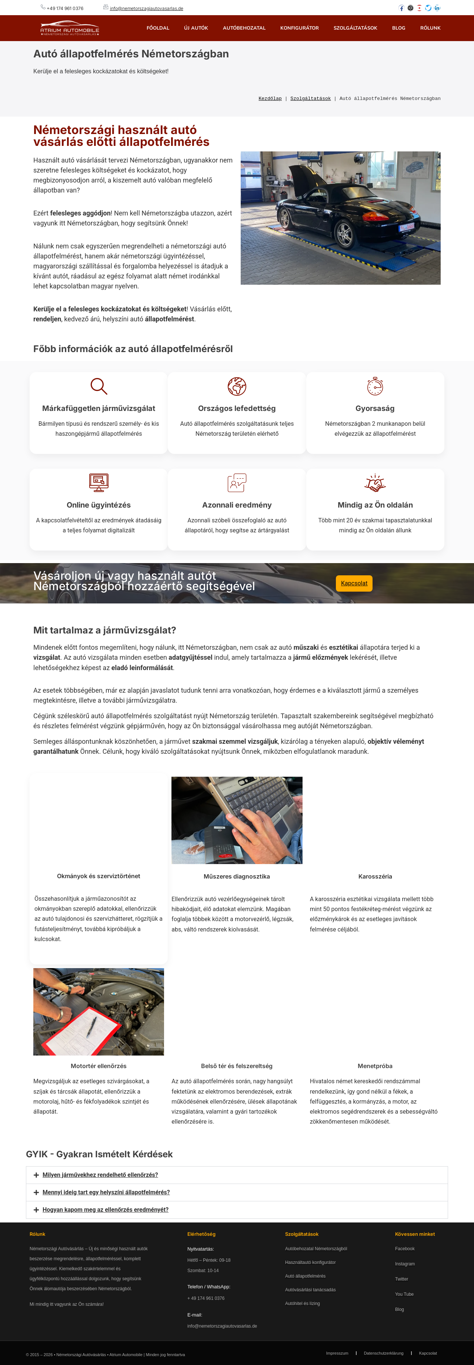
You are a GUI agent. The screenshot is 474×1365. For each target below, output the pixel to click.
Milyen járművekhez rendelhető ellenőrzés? (100, 1174)
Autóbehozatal (244, 28)
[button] (237, 1174)
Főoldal (158, 28)
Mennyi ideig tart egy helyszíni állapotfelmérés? (106, 1191)
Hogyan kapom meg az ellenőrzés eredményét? (105, 1209)
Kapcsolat (428, 1353)
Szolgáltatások (355, 28)
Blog (398, 28)
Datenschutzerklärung (384, 1353)
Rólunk (430, 28)
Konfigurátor (299, 28)
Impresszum (337, 1353)
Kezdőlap (270, 98)
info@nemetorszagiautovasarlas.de (146, 8)
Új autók (196, 28)
